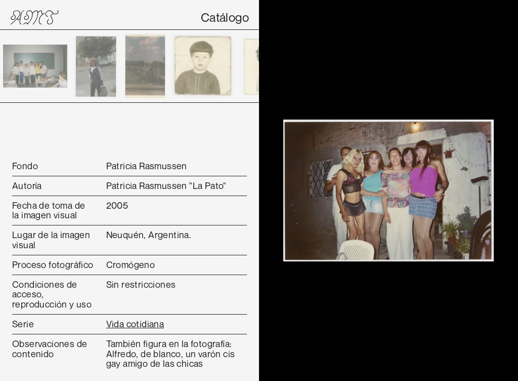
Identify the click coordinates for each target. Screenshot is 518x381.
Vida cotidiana (135, 323)
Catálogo (225, 17)
